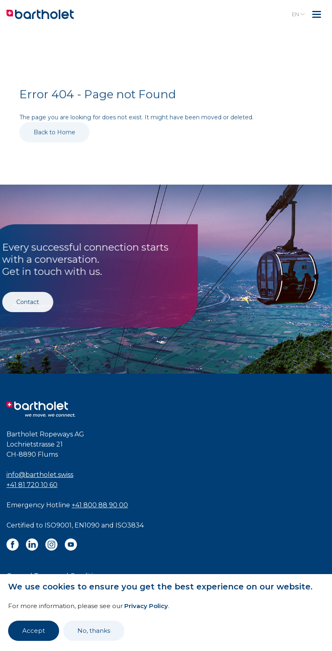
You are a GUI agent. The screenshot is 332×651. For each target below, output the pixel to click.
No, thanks (93, 630)
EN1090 (87, 525)
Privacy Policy (146, 606)
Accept (33, 630)
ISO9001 (58, 525)
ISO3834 (129, 525)
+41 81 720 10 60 (31, 485)
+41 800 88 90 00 (100, 505)
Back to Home (54, 141)
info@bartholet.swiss (39, 475)
